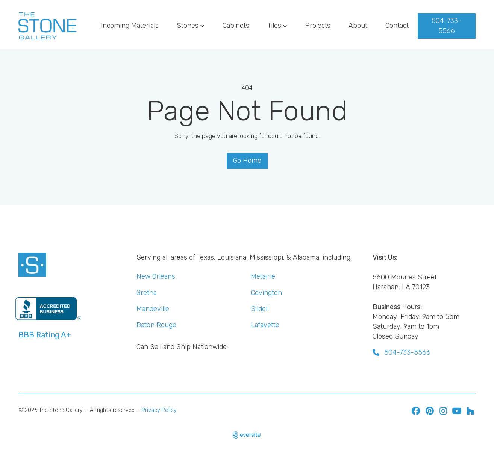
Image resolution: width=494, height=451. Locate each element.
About (358, 25)
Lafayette (265, 325)
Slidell (260, 309)
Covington (266, 293)
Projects (317, 25)
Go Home (247, 160)
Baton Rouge (156, 325)
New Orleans (155, 276)
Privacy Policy (159, 410)
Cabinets (236, 25)
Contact (397, 25)
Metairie (263, 276)
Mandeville (152, 309)
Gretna (146, 293)
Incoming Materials (130, 25)
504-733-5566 (446, 26)
